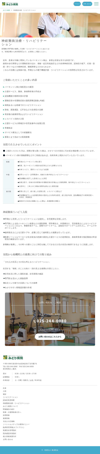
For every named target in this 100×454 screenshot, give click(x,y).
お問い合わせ (87, 4)
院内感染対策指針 (9, 433)
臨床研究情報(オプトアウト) (13, 427)
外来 (4, 388)
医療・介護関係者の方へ (12, 412)
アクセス (77, 4)
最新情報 (6, 418)
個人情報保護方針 (9, 436)
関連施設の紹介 (9, 409)
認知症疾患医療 (9, 400)
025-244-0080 (50, 321)
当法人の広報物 (9, 421)
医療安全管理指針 (9, 430)
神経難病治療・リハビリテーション (16, 403)
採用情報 (6, 415)
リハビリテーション (10, 397)
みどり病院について (10, 406)
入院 (4, 391)
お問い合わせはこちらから (50, 337)
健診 (4, 394)
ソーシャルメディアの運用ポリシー (16, 424)
